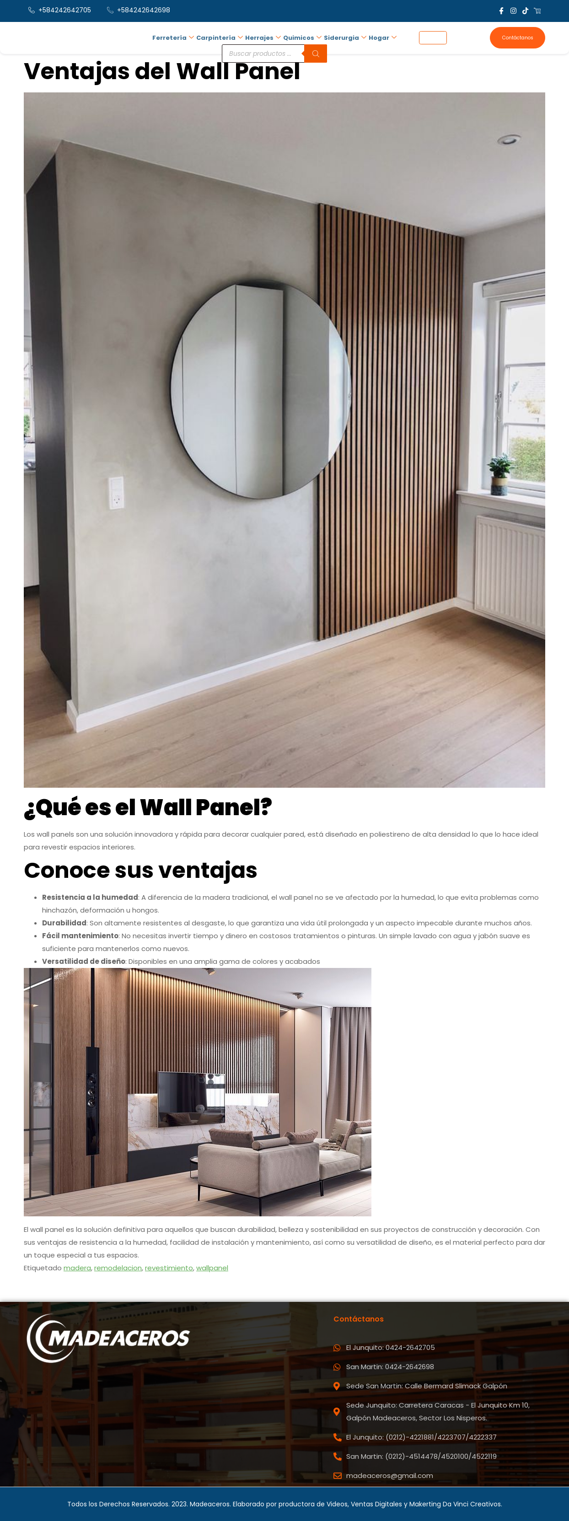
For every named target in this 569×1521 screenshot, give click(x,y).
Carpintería (216, 36)
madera (77, 1268)
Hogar (378, 36)
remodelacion (118, 1268)
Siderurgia (341, 36)
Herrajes (260, 36)
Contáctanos (517, 37)
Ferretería (171, 36)
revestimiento (169, 1268)
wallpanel (212, 1268)
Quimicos (298, 36)
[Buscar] (312, 51)
